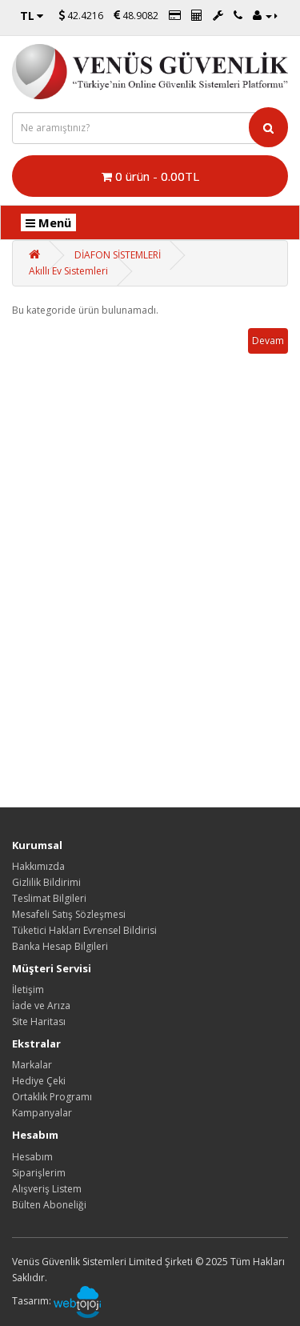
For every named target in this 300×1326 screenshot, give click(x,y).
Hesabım (32, 1157)
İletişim (28, 989)
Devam (268, 340)
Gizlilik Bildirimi (46, 882)
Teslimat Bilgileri (49, 898)
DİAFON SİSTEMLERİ (117, 255)
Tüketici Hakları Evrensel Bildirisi (84, 930)
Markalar (32, 1065)
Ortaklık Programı (52, 1097)
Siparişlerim (39, 1173)
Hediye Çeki (39, 1081)
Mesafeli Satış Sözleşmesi (69, 914)
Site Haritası (39, 1021)
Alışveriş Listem (47, 1189)
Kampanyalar (42, 1113)
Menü (48, 222)
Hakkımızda (38, 866)
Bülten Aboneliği (49, 1205)
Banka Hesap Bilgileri (60, 946)
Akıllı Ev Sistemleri (68, 271)
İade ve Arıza (41, 1005)
